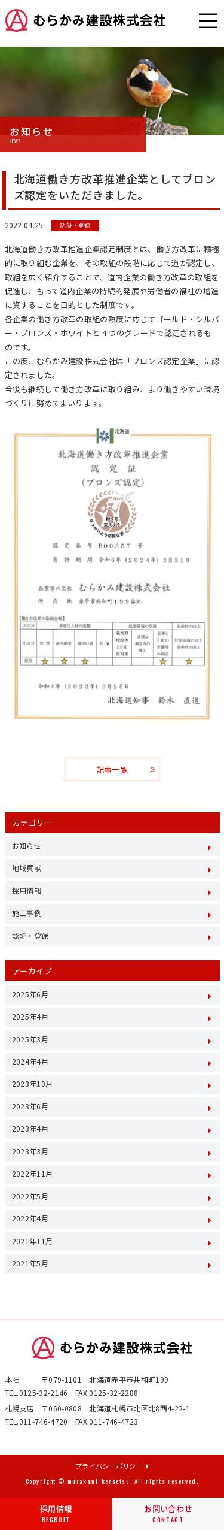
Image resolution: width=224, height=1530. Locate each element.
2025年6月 (30, 994)
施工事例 (26, 913)
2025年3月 (30, 1039)
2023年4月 (30, 1128)
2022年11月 (32, 1173)
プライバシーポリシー (112, 1466)
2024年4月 (30, 1061)
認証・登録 (75, 226)
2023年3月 (30, 1151)
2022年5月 (30, 1196)
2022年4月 (30, 1218)
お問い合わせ (168, 1513)
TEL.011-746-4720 (36, 1421)
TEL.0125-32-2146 (36, 1392)
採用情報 (56, 1513)
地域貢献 (26, 868)
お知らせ (26, 845)
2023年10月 (32, 1083)
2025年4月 (30, 1016)
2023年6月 (30, 1106)
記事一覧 (125, 769)
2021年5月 (30, 1263)
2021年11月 (32, 1241)
